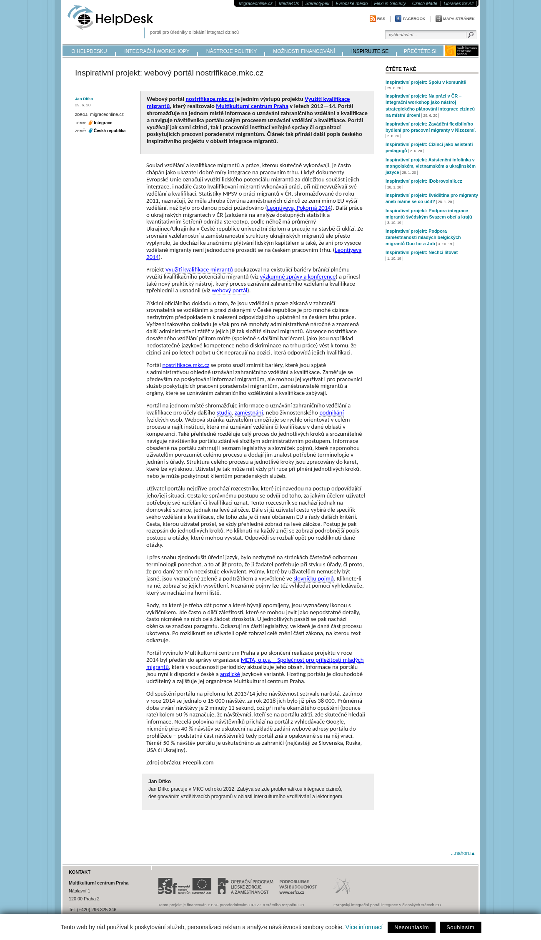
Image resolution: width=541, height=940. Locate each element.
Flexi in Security (390, 3)
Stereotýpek (318, 3)
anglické (230, 674)
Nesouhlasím (411, 927)
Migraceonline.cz (256, 3)
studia (224, 412)
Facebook (414, 18)
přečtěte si (420, 51)
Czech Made (425, 3)
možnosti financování (304, 51)
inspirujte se (369, 51)
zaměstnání (249, 412)
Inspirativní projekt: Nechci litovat (422, 252)
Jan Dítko (84, 98)
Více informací (364, 927)
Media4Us (289, 3)
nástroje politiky (231, 51)
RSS (381, 18)
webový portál (229, 290)
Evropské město (352, 3)
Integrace (103, 123)
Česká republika (110, 130)
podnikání (331, 412)
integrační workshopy (157, 51)
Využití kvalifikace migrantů (199, 269)
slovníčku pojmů (313, 578)
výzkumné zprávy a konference (298, 276)
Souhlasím (460, 927)
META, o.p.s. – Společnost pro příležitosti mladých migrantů (255, 663)
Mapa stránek (459, 18)
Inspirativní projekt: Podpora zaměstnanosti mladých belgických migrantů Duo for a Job (423, 237)
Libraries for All (458, 3)
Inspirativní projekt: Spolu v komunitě (426, 82)
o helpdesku (89, 51)
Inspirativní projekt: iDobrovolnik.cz (424, 180)
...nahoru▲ (463, 853)
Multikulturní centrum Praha (252, 106)
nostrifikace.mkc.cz (209, 99)
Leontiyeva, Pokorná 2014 (299, 207)
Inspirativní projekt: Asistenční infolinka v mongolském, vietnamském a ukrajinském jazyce (431, 166)
